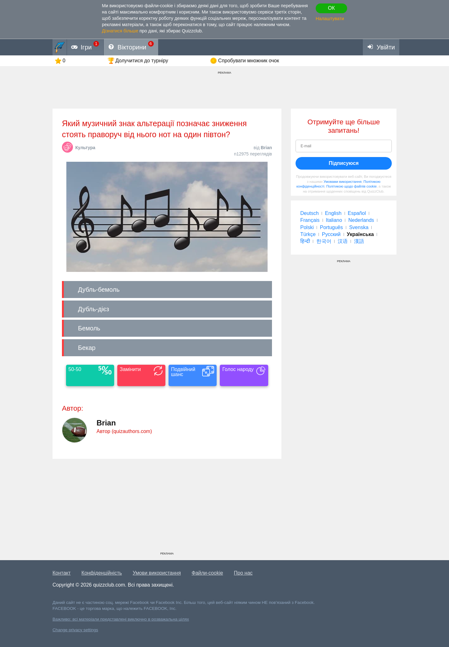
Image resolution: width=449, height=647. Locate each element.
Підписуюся (343, 163)
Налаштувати (330, 18)
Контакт (62, 573)
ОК (331, 8)
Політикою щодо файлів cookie (351, 186)
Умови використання (157, 573)
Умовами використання (343, 181)
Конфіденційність (101, 573)
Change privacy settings (75, 629)
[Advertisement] (167, 508)
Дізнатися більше (120, 30)
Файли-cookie (207, 573)
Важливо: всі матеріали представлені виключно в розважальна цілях (121, 619)
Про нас (243, 573)
